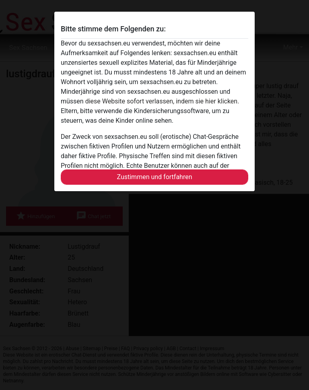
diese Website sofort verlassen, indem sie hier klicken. (162, 101)
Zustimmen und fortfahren (154, 177)
